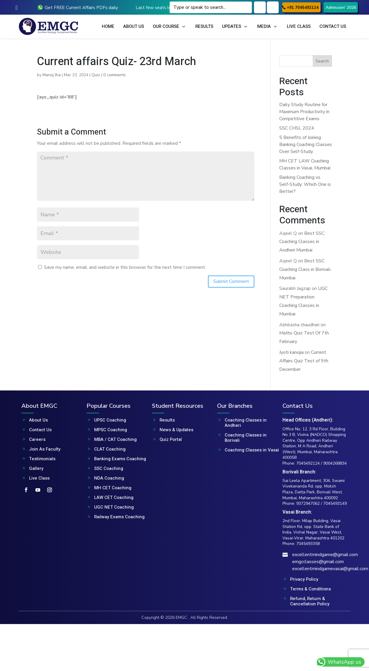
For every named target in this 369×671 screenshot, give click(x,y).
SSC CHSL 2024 (296, 128)
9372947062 (308, 503)
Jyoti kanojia (291, 352)
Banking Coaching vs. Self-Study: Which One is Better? (305, 184)
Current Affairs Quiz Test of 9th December (303, 361)
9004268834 (335, 463)
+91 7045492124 (303, 7)
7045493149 (335, 503)
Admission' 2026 (341, 7)
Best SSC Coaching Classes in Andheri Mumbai (301, 242)
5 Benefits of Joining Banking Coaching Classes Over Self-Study (305, 144)
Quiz (96, 75)
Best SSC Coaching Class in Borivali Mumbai (305, 269)
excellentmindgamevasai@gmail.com (330, 568)
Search (322, 61)
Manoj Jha (52, 75)
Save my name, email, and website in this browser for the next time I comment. (125, 267)
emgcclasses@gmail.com (318, 561)
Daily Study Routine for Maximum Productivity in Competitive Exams (304, 111)
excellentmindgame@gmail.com (325, 554)
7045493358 (308, 543)
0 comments (114, 75)
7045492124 (308, 463)
